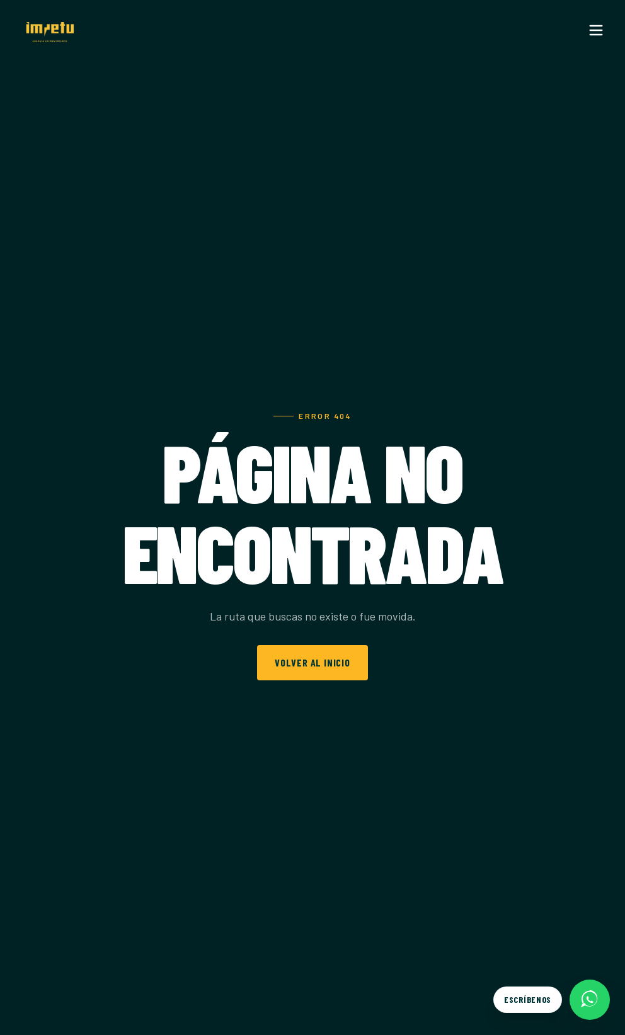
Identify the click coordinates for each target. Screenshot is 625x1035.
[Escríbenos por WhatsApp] (551, 1000)
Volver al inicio (312, 662)
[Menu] (596, 30)
